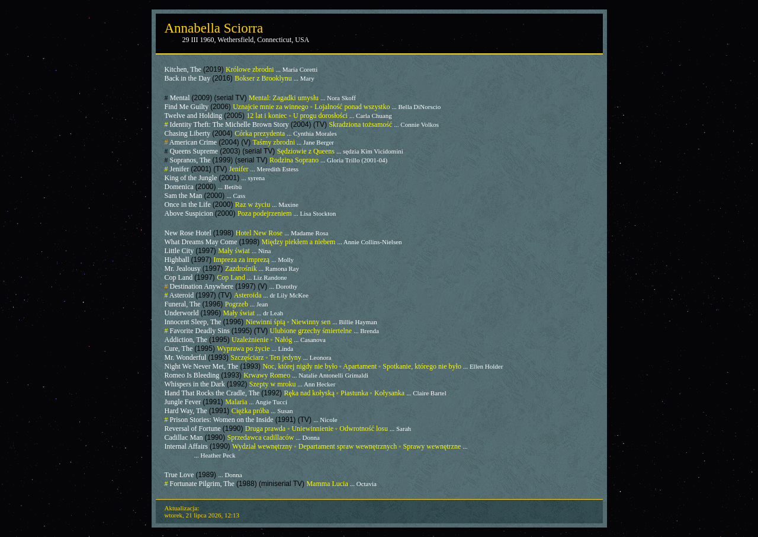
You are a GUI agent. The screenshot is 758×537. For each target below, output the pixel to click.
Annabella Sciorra (214, 28)
